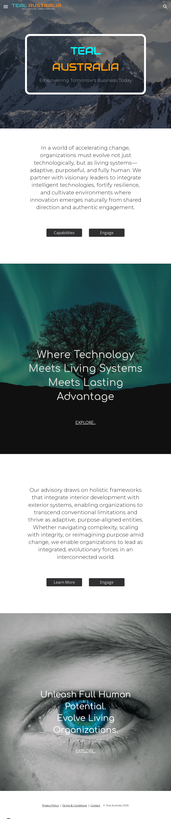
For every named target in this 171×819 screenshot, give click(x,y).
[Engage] (106, 232)
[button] (5, 6)
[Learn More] (64, 582)
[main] (85, 64)
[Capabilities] (64, 232)
